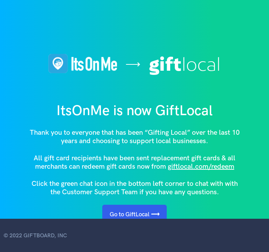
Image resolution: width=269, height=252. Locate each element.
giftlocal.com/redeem (201, 166)
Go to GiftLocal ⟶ (134, 214)
